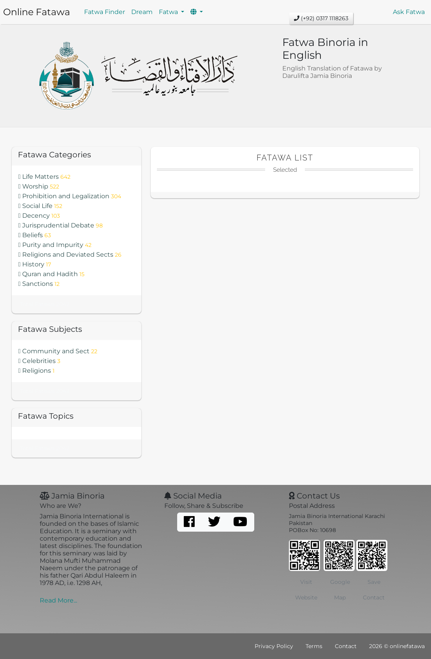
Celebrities (39, 361)
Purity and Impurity (54, 244)
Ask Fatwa (409, 12)
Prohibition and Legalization (69, 196)
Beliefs (34, 235)
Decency (39, 215)
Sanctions (39, 283)
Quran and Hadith (51, 274)
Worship (38, 186)
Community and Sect (57, 351)
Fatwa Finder (104, 12)
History (34, 264)
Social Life (40, 206)
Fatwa (169, 12)
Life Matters (44, 176)
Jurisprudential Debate (60, 225)
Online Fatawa (36, 12)
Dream (142, 12)
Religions (36, 370)
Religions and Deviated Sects (69, 254)
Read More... (58, 600)
